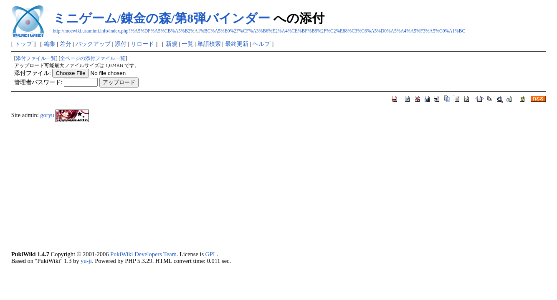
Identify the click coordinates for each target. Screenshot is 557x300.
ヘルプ (261, 43)
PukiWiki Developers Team (143, 254)
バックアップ (93, 43)
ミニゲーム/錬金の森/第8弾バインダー (162, 18)
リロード (142, 43)
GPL (211, 254)
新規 (171, 43)
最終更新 (236, 43)
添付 (121, 43)
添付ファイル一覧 (36, 58)
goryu (47, 115)
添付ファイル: (32, 73)
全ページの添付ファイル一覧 (92, 58)
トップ (23, 43)
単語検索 (209, 43)
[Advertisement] (261, 186)
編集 (50, 43)
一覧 (187, 43)
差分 (65, 43)
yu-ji (86, 261)
